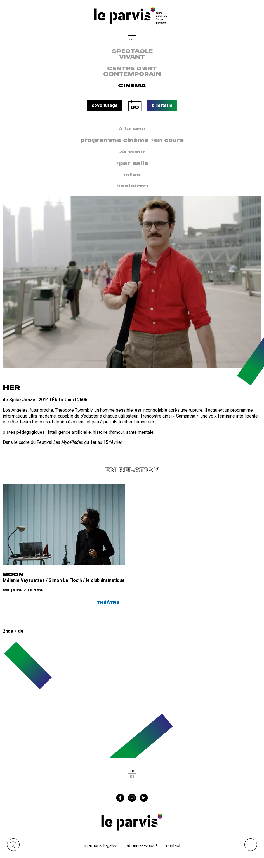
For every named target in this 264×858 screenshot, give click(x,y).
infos (132, 175)
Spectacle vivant (132, 54)
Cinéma (132, 86)
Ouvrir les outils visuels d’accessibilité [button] (13, 844)
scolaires (132, 186)
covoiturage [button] (105, 105)
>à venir (132, 152)
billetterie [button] (162, 105)
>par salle (131, 163)
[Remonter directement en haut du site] (250, 844)
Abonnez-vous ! (142, 845)
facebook (120, 798)
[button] (132, 35)
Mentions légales (101, 845)
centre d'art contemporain (132, 72)
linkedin (144, 798)
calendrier (135, 106)
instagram (132, 798)
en (132, 777)
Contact (173, 845)
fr (132, 771)
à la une (132, 129)
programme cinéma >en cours (132, 140)
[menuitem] (132, 129)
